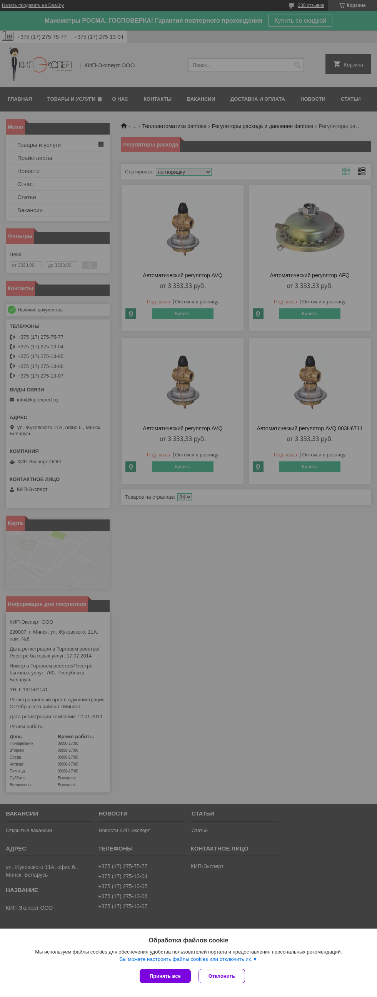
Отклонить (222, 976)
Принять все (165, 976)
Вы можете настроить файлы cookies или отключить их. (185, 959)
